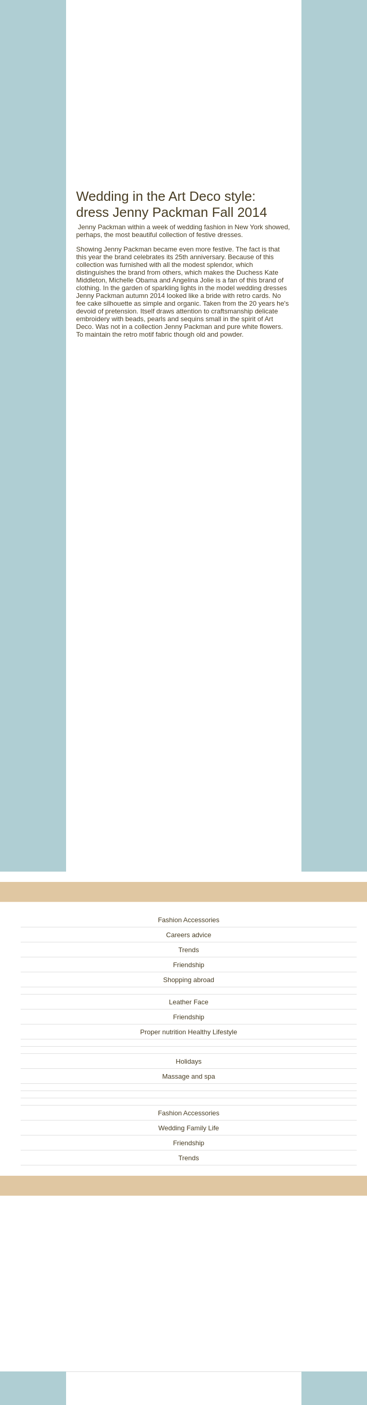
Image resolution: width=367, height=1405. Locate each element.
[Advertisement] (183, 82)
